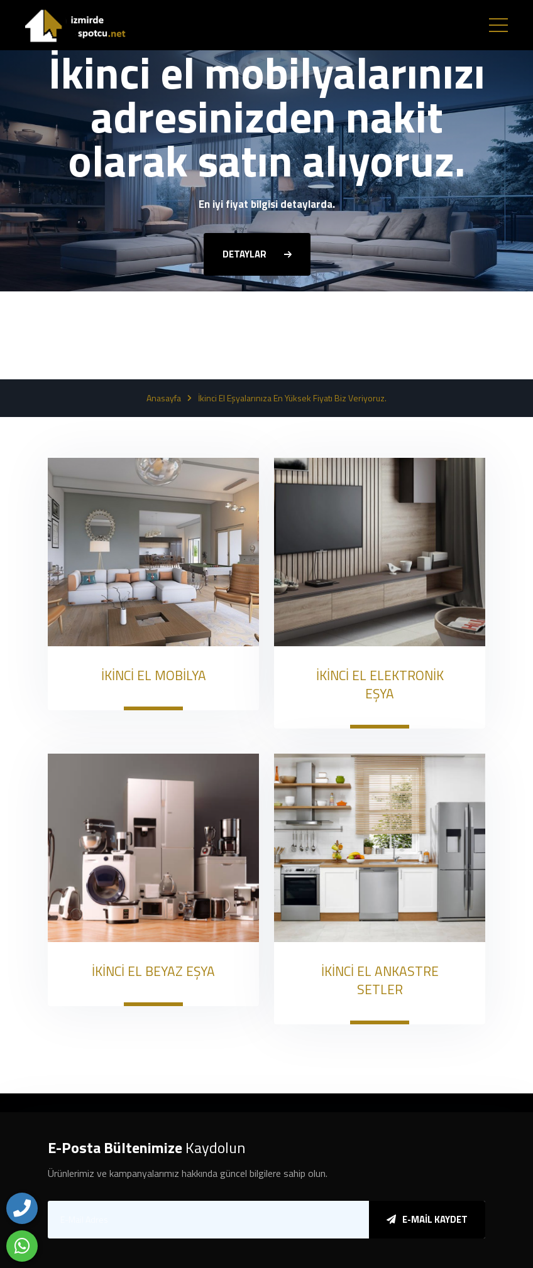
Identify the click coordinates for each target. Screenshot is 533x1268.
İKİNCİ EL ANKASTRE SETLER (380, 980)
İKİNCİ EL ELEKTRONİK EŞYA (380, 684)
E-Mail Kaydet (427, 1219)
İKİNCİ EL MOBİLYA (153, 675)
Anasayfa (163, 398)
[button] (257, 328)
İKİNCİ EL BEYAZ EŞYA (153, 971)
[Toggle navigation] (498, 25)
